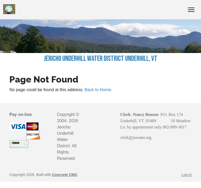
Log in (187, 175)
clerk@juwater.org (136, 137)
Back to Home (98, 89)
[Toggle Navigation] (191, 9)
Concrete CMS (64, 175)
